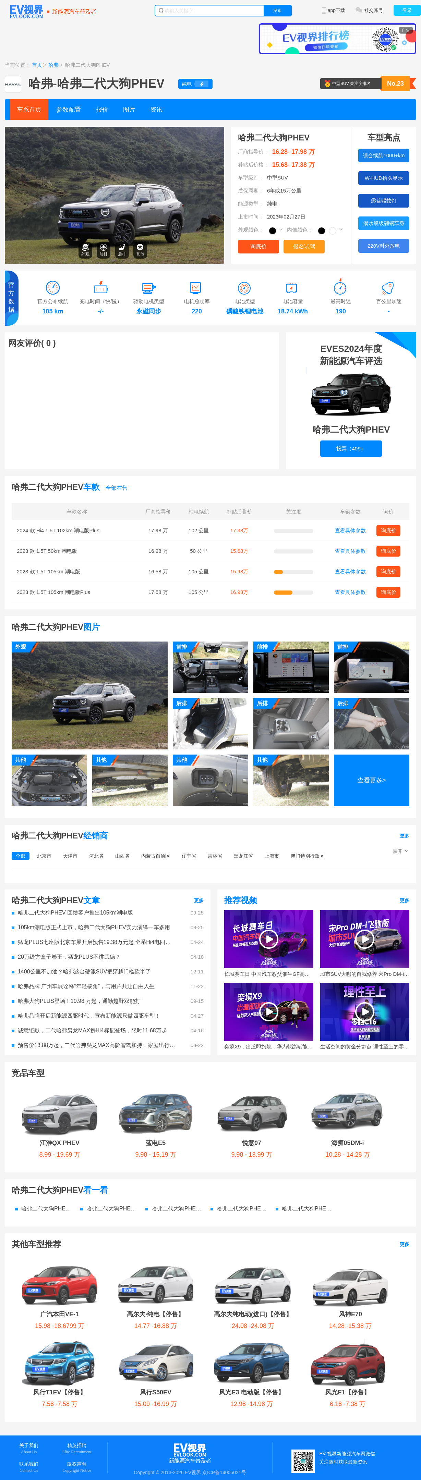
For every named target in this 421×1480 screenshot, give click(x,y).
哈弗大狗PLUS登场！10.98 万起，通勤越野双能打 (76, 1001)
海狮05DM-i (228, 1091)
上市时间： (251, 217)
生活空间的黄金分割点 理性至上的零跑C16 (364, 1046)
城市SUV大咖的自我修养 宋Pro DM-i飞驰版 (364, 974)
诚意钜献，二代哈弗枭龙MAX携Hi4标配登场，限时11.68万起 (89, 1030)
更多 (404, 835)
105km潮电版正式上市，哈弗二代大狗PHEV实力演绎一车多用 (91, 927)
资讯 (156, 109)
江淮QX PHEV (42, 1091)
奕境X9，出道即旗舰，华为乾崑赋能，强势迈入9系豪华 (268, 1046)
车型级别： (251, 178)
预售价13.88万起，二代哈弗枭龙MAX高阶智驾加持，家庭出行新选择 (94, 1045)
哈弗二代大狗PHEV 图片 (174, 1157)
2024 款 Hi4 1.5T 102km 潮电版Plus (58, 530)
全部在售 (117, 488)
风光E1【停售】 (192, 1238)
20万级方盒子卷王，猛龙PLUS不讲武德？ (66, 957)
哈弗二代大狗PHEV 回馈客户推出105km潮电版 (72, 913)
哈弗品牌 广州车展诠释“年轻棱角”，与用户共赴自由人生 (83, 986)
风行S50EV (43, 1238)
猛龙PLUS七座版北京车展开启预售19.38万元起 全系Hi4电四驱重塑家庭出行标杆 (94, 942)
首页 (37, 65)
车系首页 (29, 109)
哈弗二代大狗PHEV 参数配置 (44, 1157)
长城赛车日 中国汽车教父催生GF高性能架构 (268, 974)
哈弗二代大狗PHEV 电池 (305, 1157)
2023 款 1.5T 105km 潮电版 (48, 571)
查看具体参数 (350, 530)
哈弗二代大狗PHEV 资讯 (239, 1157)
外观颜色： (251, 230)
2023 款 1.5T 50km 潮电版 (47, 551)
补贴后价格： (253, 164)
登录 (407, 10)
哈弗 (53, 65)
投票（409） (350, 448)
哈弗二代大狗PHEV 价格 (109, 1157)
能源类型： (251, 204)
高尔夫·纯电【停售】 (120, 1211)
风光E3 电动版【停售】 (117, 1238)
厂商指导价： (253, 151)
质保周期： (251, 191)
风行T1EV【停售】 (358, 1211)
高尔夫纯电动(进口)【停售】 (209, 1211)
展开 (397, 851)
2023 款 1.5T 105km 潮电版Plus (53, 592)
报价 (102, 109)
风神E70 (289, 1211)
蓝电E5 (104, 1091)
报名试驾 (304, 246)
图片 (129, 109)
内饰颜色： (300, 230)
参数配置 (68, 109)
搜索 (277, 10)
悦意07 (165, 1091)
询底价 (258, 246)
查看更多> (372, 780)
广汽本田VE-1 (46, 1211)
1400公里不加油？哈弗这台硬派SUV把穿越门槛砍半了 (81, 971)
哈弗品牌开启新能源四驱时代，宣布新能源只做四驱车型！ (86, 1016)
